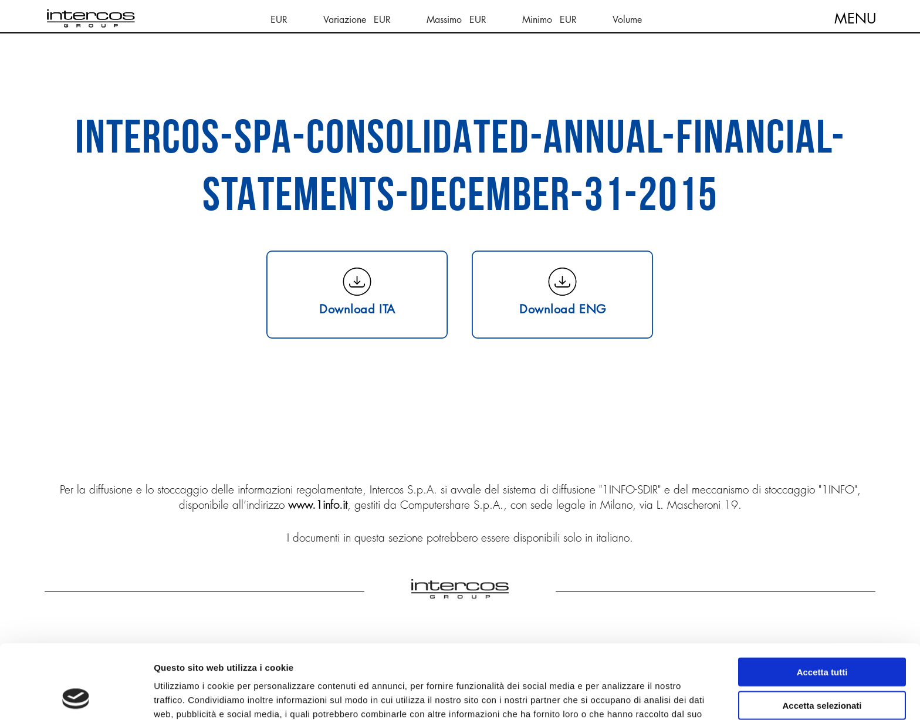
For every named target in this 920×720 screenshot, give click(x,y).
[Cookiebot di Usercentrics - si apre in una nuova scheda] (76, 697)
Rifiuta (822, 669)
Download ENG (562, 308)
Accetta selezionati (821, 636)
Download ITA (357, 308)
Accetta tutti (822, 602)
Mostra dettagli (617, 697)
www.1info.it (317, 504)
